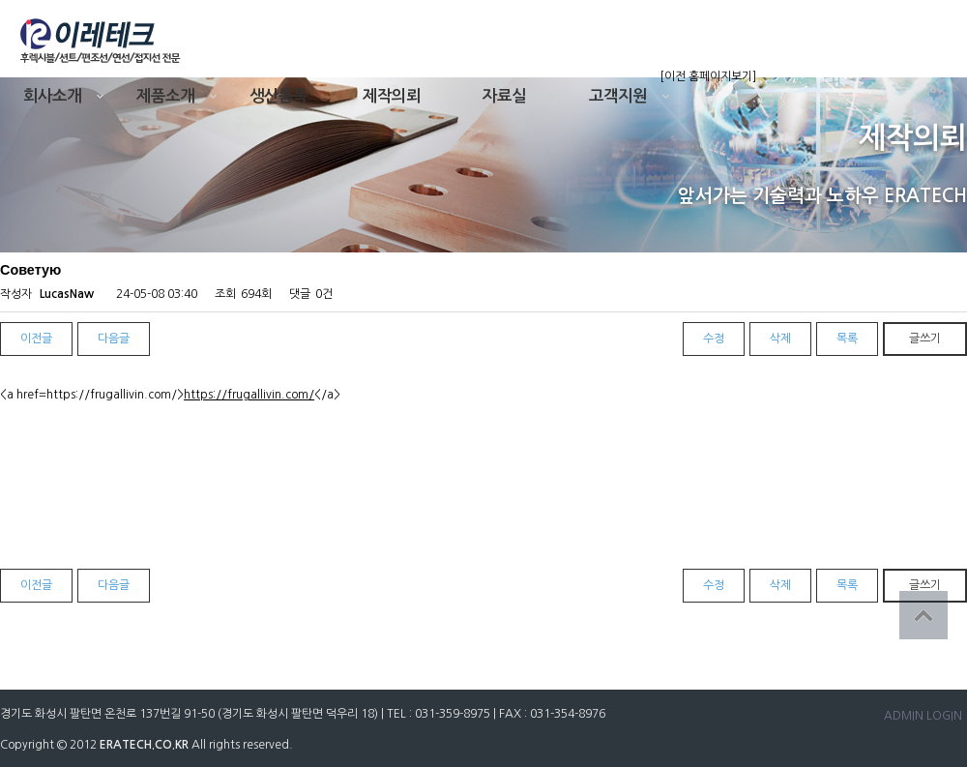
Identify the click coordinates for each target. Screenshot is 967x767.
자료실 (504, 95)
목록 (847, 338)
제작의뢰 (392, 95)
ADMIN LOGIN (923, 716)
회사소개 (52, 95)
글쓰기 (925, 338)
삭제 (780, 338)
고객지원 (618, 95)
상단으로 (923, 615)
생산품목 (278, 95)
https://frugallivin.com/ (249, 394)
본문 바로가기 (0, 0)
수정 (713, 338)
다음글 (114, 338)
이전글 (36, 338)
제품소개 (165, 95)
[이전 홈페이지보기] (707, 76)
